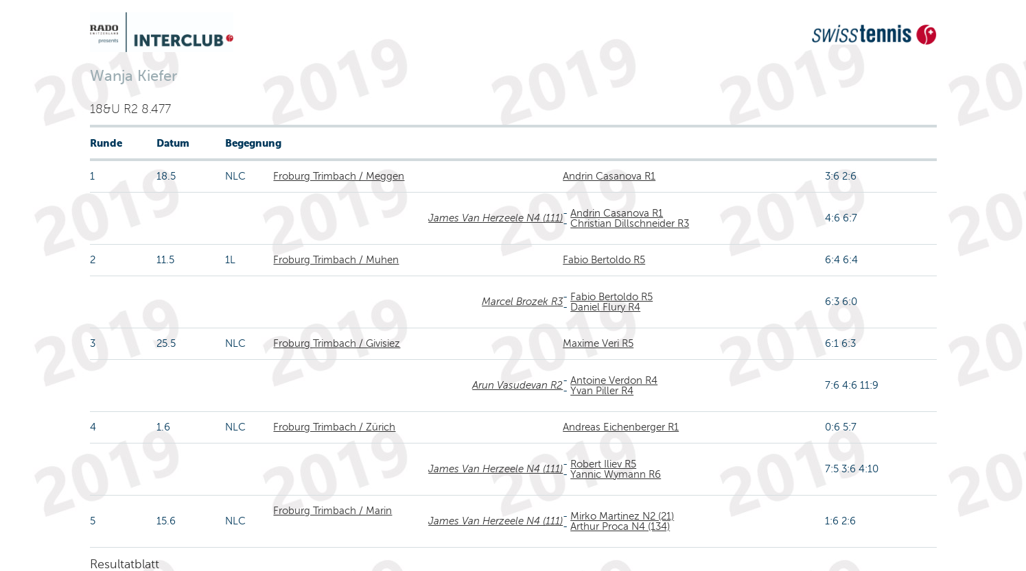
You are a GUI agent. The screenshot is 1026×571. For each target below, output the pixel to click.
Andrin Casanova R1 (609, 176)
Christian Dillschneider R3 (629, 223)
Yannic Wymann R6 (615, 474)
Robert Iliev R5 (603, 464)
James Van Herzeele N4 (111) (495, 217)
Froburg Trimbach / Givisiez (336, 343)
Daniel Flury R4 (605, 307)
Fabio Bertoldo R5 (604, 259)
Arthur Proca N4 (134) (620, 526)
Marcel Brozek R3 (522, 301)
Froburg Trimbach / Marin (332, 510)
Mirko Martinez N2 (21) (622, 516)
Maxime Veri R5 (598, 343)
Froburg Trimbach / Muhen (336, 259)
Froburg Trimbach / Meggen (338, 176)
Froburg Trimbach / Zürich (334, 427)
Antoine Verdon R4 (613, 380)
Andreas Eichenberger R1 (621, 427)
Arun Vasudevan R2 (517, 385)
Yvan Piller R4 (601, 390)
